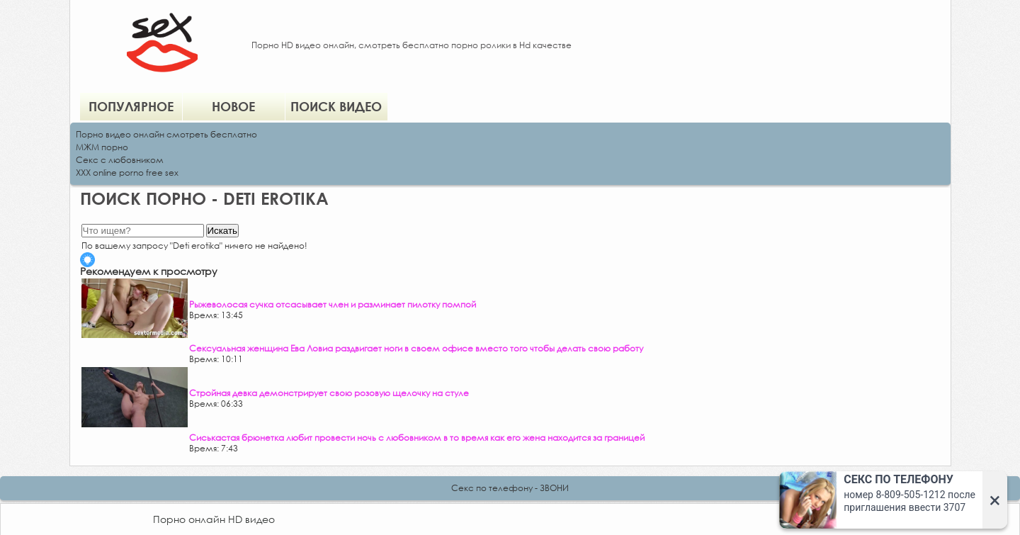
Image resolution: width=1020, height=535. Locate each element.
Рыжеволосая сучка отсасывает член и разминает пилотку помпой (332, 304)
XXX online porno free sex (127, 172)
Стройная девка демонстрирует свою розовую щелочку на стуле (329, 393)
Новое (233, 106)
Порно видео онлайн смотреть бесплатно (166, 134)
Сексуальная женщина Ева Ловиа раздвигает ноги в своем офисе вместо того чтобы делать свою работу (416, 348)
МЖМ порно (102, 147)
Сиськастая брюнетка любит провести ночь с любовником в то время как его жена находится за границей (417, 437)
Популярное (131, 106)
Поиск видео (336, 106)
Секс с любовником (120, 159)
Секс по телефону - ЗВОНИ (510, 488)
